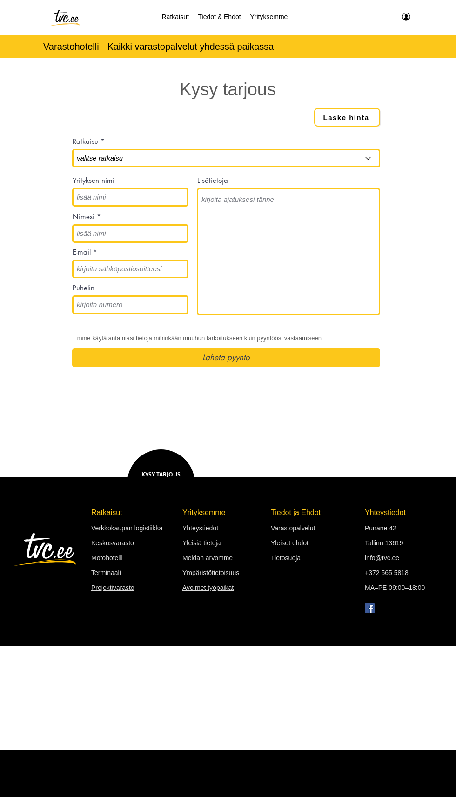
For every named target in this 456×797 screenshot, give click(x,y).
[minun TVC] (405, 16)
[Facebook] (370, 608)
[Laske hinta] (347, 117)
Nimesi (83, 216)
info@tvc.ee (382, 558)
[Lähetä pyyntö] (226, 357)
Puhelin (83, 287)
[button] (175, 17)
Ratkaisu (85, 141)
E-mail (82, 251)
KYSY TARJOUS (161, 474)
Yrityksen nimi (93, 180)
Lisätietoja (212, 180)
